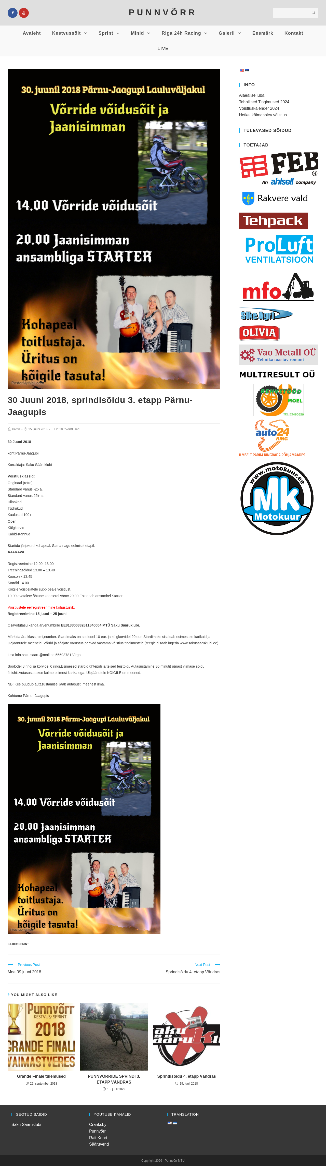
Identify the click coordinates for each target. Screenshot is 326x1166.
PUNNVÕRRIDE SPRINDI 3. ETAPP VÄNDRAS (114, 1079)
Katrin (16, 429)
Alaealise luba (251, 95)
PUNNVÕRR (163, 12)
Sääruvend (99, 1144)
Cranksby (97, 1124)
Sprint (24, 944)
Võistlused (72, 429)
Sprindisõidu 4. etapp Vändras (186, 1076)
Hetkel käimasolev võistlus (263, 115)
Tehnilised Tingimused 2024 (264, 102)
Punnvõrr (97, 1131)
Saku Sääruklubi (26, 1124)
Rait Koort (98, 1138)
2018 (59, 429)
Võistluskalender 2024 (259, 108)
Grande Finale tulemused (41, 1076)
